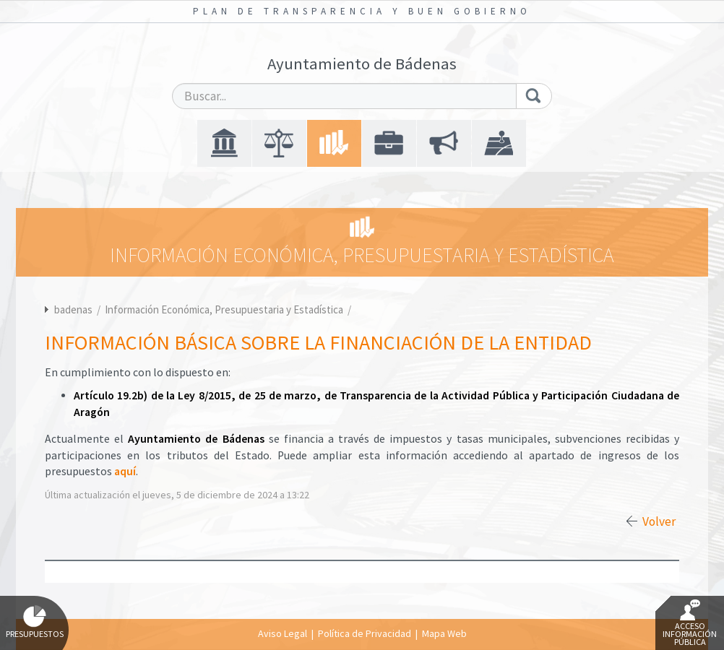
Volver (659, 521)
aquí (125, 471)
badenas (73, 309)
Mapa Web (444, 633)
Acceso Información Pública (690, 623)
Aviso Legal (282, 633)
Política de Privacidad (364, 633)
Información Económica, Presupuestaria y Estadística (225, 309)
